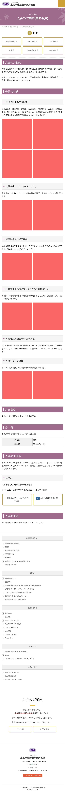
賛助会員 (44, 729)
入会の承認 (52, 50)
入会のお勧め (10, 41)
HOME (6, 27)
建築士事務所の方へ (32, 538)
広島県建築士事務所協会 (22, 3)
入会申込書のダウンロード (48, 499)
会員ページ (32, 646)
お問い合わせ (32, 667)
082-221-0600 (25, 761)
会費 (10, 50)
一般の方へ (32, 573)
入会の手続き (31, 50)
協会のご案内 (14, 27)
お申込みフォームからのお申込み (17, 499)
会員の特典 (31, 41)
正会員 (20, 729)
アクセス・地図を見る (34, 775)
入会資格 (52, 41)
